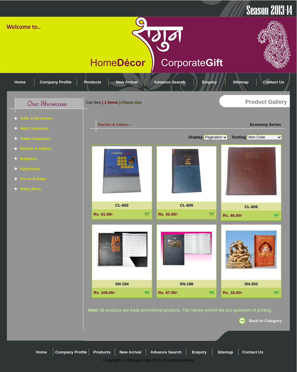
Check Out (131, 102)
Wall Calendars (34, 128)
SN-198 (186, 284)
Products (92, 82)
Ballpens (28, 158)
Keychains (30, 169)
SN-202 (251, 284)
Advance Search (169, 82)
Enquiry (209, 82)
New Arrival (127, 82)
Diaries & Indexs (35, 148)
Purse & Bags (33, 178)
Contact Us (273, 82)
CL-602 (122, 205)
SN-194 (122, 284)
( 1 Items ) (111, 102)
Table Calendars (35, 138)
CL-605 (186, 205)
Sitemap (240, 82)
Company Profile (56, 82)
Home (19, 82)
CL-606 (251, 207)
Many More (30, 189)
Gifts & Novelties (36, 118)
